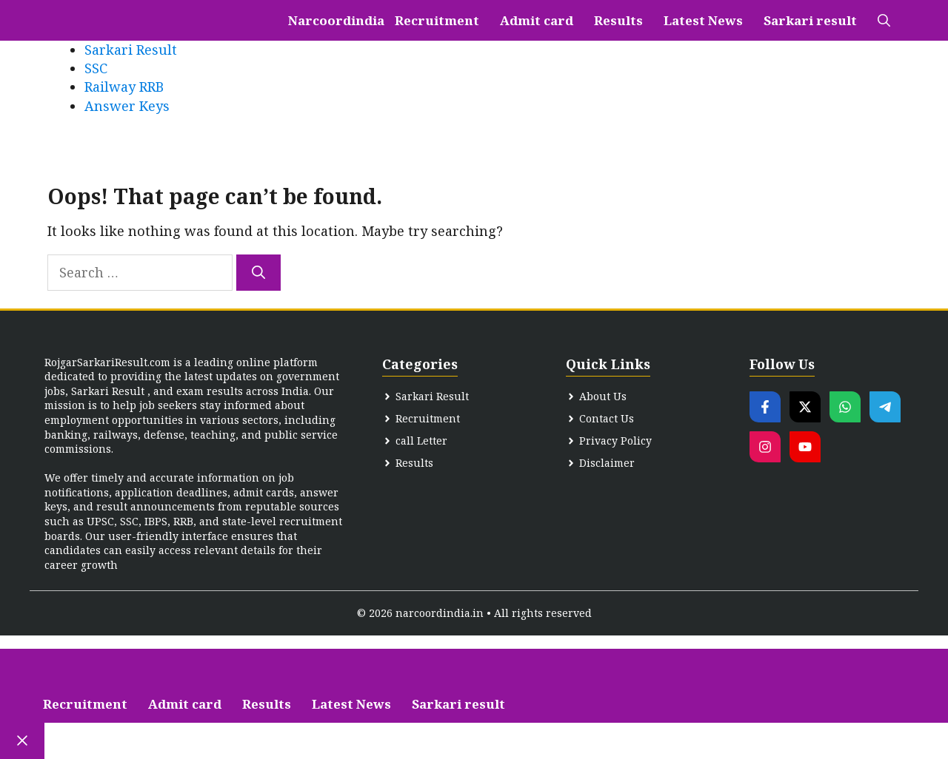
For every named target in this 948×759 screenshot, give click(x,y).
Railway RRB (124, 86)
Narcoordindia (336, 20)
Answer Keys (127, 106)
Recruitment (437, 20)
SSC (95, 68)
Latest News (703, 20)
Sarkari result (810, 20)
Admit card (536, 20)
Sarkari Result (130, 49)
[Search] (258, 272)
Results (618, 20)
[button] (884, 20)
